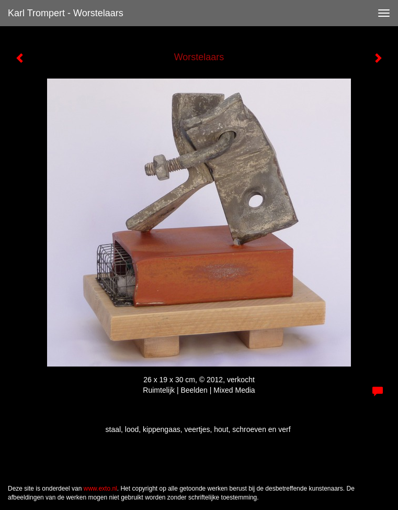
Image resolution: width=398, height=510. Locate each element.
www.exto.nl (100, 488)
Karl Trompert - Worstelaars (65, 13)
